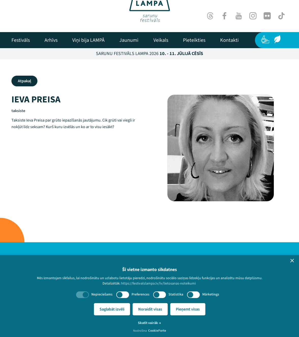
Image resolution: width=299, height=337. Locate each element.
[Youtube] (239, 16)
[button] (292, 261)
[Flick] (267, 16)
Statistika (175, 294)
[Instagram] (253, 16)
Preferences (140, 294)
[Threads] (210, 16)
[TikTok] (281, 16)
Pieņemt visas (188, 309)
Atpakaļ (24, 81)
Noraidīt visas (150, 309)
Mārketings (210, 294)
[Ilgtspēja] (277, 39)
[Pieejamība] (265, 39)
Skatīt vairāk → (149, 323)
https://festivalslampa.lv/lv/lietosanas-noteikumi (158, 283)
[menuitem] (20, 40)
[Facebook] (224, 16)
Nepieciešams (101, 294)
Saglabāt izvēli (111, 309)
